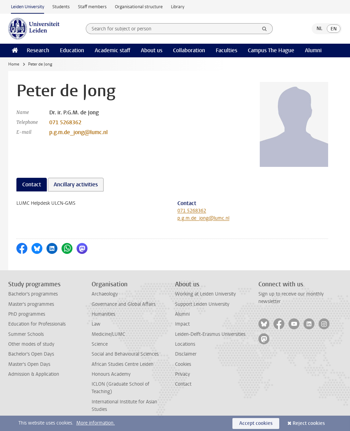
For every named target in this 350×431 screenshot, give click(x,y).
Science (100, 344)
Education (72, 50)
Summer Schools (26, 334)
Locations (185, 344)
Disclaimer (186, 354)
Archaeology (105, 294)
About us (151, 50)
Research (38, 50)
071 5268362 (65, 122)
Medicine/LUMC (108, 334)
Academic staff (112, 50)
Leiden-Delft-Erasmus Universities (210, 334)
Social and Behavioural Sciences (125, 354)
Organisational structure (139, 7)
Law (96, 324)
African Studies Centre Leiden (122, 364)
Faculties (226, 50)
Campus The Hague (271, 50)
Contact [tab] (31, 184)
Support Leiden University (202, 304)
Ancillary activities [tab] (76, 184)
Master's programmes (31, 304)
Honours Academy (111, 374)
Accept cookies (255, 423)
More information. (95, 423)
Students (61, 7)
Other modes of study (31, 344)
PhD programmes (26, 314)
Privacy (182, 374)
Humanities (103, 314)
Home (13, 64)
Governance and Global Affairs (124, 304)
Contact (183, 384)
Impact (182, 324)
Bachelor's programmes (33, 294)
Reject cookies (309, 423)
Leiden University (27, 7)
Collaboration (189, 50)
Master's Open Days (29, 364)
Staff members (92, 7)
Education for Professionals (37, 324)
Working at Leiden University (205, 294)
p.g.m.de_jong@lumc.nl (78, 132)
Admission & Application (33, 374)
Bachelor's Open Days (31, 354)
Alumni (313, 50)
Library (177, 7)
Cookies (183, 364)
